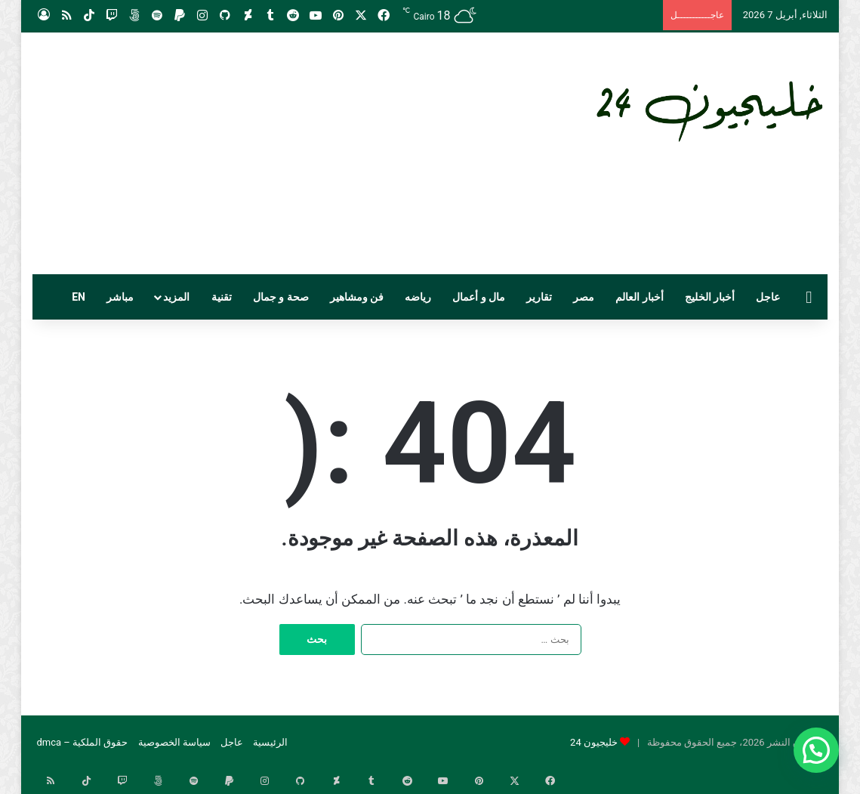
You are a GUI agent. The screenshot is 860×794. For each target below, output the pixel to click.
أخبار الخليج (710, 297)
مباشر (120, 297)
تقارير (539, 297)
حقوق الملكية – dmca (82, 742)
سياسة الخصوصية (174, 742)
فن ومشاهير (357, 297)
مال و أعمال (478, 297)
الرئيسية (270, 742)
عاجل (768, 297)
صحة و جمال (281, 297)
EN (78, 297)
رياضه (418, 297)
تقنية (221, 297)
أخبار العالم (639, 297)
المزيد (176, 297)
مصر (583, 297)
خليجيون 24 (594, 742)
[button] (816, 750)
